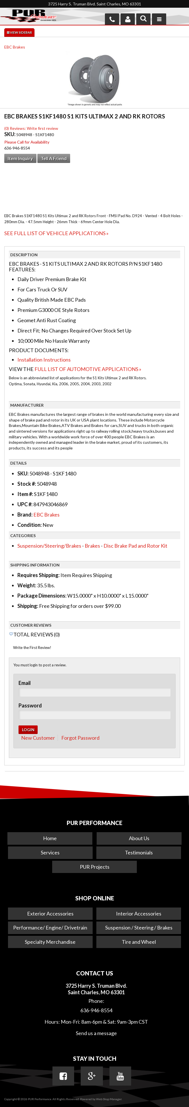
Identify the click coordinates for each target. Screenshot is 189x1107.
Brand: (24, 514)
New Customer (38, 738)
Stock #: (27, 484)
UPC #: (25, 504)
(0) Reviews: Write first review (31, 128)
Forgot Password (80, 738)
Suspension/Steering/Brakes (49, 546)
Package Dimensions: (41, 595)
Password (30, 705)
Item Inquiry (20, 158)
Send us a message (96, 1033)
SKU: (10, 134)
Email (25, 683)
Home (50, 838)
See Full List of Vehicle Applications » (56, 233)
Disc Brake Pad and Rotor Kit (135, 546)
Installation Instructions (44, 359)
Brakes (92, 546)
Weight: (26, 585)
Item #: (25, 494)
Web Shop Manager (108, 1099)
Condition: (29, 525)
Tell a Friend (54, 158)
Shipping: (27, 606)
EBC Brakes (14, 47)
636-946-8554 (96, 1010)
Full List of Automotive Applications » (87, 369)
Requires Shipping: (38, 575)
